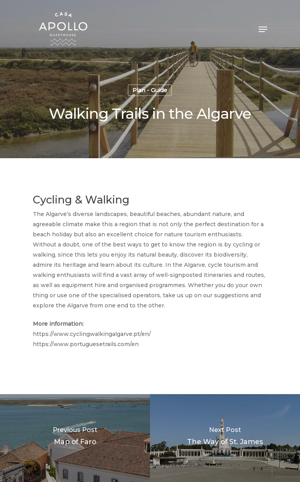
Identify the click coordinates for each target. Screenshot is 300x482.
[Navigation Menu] (263, 29)
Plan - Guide (149, 90)
